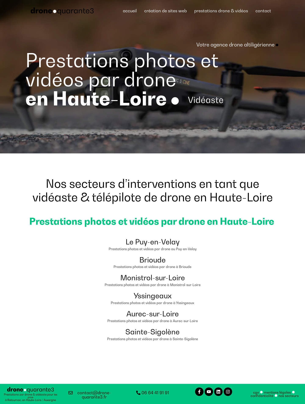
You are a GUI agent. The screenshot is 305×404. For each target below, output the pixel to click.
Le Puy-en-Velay (153, 241)
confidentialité (262, 395)
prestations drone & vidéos (221, 10)
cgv (256, 392)
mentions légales (277, 392)
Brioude (152, 259)
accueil (130, 10)
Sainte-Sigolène (152, 331)
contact (263, 10)
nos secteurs (289, 395)
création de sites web (165, 10)
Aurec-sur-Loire (152, 313)
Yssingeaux (153, 295)
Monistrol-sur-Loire (152, 277)
